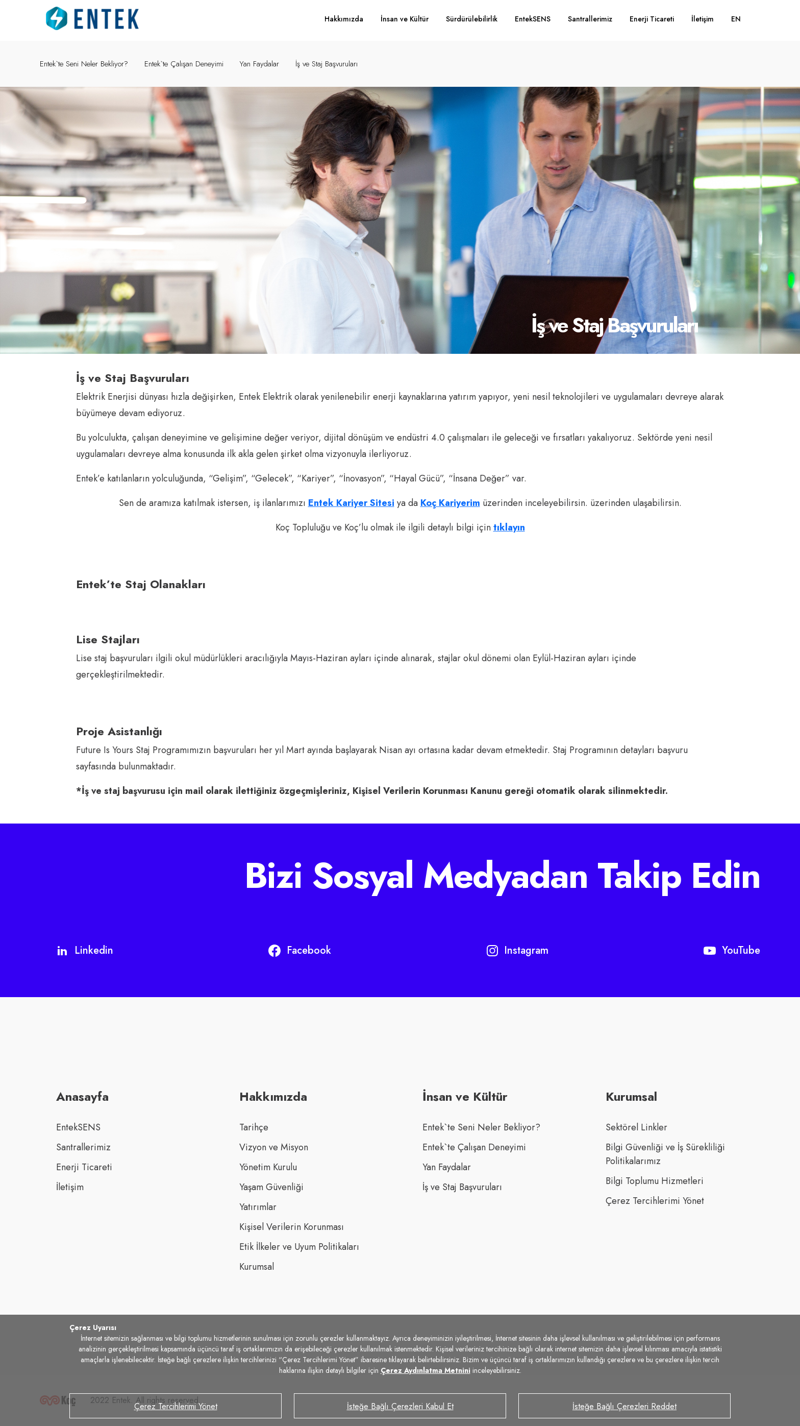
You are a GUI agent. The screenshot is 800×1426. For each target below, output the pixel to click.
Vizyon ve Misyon (273, 1147)
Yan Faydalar (259, 63)
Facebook (299, 950)
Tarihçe (253, 1127)
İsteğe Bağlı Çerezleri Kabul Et (400, 1406)
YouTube (732, 950)
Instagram (517, 950)
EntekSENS (533, 19)
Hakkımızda (343, 19)
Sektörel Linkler (636, 1127)
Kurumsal (256, 1266)
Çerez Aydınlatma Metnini (425, 1370)
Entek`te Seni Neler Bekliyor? (84, 63)
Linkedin (84, 950)
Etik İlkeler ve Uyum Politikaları (299, 1246)
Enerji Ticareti (652, 19)
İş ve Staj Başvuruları (326, 63)
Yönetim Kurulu (268, 1167)
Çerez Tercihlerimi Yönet (655, 1200)
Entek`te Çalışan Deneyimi (183, 63)
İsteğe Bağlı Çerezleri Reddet (624, 1406)
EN (736, 19)
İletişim (702, 19)
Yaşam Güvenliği (271, 1187)
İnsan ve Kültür (405, 19)
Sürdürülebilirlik (471, 19)
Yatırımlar (258, 1207)
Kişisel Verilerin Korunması (291, 1227)
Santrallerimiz (590, 19)
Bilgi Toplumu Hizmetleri (655, 1181)
